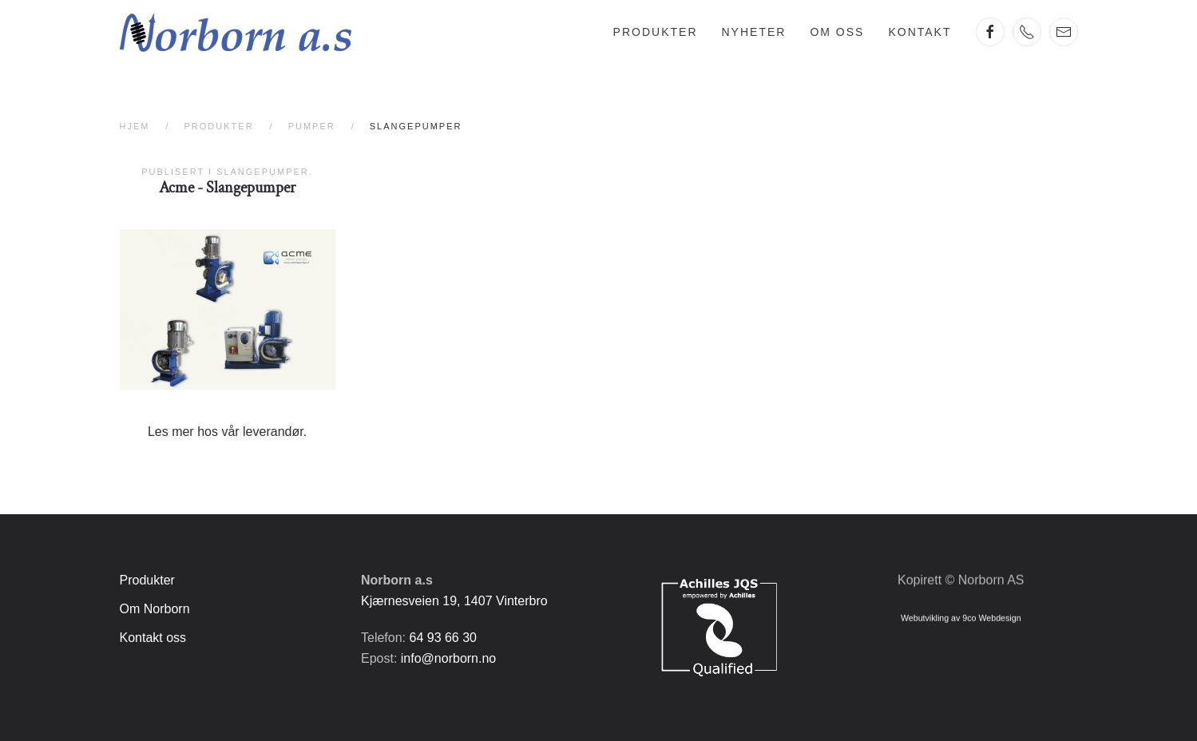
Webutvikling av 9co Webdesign (961, 615)
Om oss (837, 32)
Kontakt (919, 32)
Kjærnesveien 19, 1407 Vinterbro (454, 601)
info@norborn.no (448, 658)
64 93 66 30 (443, 637)
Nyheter (754, 32)
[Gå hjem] (235, 32)
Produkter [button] (655, 32)
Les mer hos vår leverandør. (227, 431)
